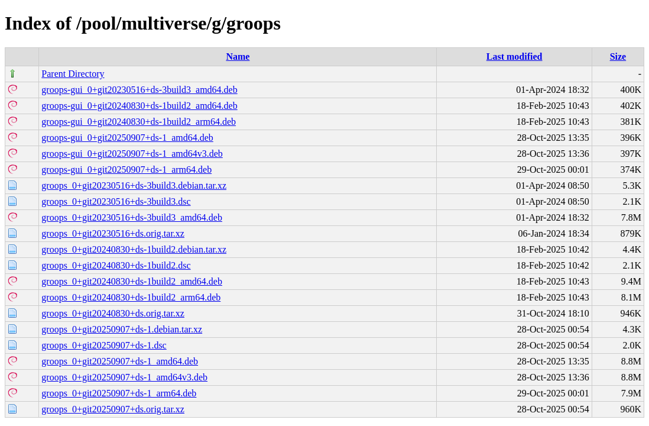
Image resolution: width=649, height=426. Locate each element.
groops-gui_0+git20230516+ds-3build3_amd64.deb (139, 90)
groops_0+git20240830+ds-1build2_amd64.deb (131, 281)
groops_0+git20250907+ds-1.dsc (103, 345)
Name (237, 56)
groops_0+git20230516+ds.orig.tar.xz (112, 233)
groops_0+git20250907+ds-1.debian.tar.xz (121, 329)
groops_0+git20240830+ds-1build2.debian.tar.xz (133, 249)
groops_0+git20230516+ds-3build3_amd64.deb (131, 217)
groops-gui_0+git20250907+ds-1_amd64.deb (127, 138)
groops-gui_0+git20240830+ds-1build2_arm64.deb (138, 122)
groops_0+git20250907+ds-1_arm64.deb (118, 393)
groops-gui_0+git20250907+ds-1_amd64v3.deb (131, 154)
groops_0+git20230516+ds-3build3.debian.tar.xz (133, 185)
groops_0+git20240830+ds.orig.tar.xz (112, 313)
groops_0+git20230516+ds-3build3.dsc (115, 201)
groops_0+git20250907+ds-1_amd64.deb (119, 361)
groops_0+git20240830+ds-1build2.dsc (115, 265)
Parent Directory (72, 74)
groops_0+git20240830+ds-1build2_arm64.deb (130, 297)
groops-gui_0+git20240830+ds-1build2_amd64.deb (139, 106)
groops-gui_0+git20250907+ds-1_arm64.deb (126, 169)
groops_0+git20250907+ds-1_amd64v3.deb (124, 377)
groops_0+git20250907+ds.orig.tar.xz (112, 409)
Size (618, 56)
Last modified (514, 56)
